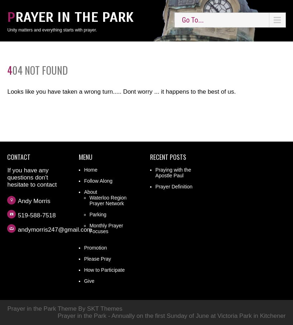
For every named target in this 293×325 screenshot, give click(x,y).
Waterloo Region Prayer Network (108, 200)
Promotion (95, 248)
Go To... (193, 20)
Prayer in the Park (70, 17)
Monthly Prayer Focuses (106, 228)
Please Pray (97, 259)
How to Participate (104, 270)
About (90, 192)
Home (90, 170)
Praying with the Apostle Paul (173, 172)
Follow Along (98, 181)
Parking (98, 214)
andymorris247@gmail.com (55, 229)
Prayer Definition (174, 186)
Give (89, 281)
